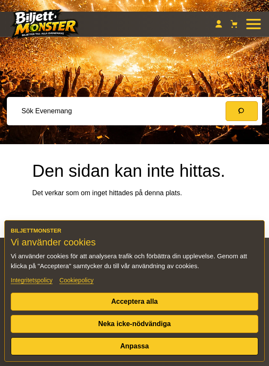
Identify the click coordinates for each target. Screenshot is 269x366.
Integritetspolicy (31, 280)
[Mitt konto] (218, 24)
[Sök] (242, 111)
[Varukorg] (234, 24)
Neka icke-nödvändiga (134, 323)
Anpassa (134, 346)
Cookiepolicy (76, 280)
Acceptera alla (134, 301)
